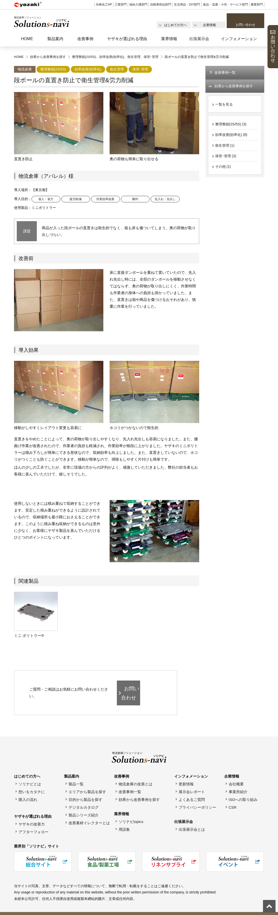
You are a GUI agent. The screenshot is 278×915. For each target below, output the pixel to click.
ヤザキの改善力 (32, 816)
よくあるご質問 (192, 792)
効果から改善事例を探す (139, 792)
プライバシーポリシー (197, 799)
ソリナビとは (30, 776)
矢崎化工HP (104, 4)
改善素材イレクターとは (89, 815)
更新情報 (186, 776)
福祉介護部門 (138, 4)
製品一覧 (76, 776)
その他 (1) (223, 170)
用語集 (124, 821)
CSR (233, 799)
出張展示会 (199, 39)
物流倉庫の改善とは (135, 776)
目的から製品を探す (85, 792)
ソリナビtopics (131, 814)
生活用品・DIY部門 (187, 4)
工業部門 (121, 4)
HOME (27, 39)
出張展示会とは (192, 821)
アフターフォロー (34, 824)
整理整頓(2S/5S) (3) (231, 125)
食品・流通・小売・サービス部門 (225, 4)
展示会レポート (192, 784)
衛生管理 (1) (225, 147)
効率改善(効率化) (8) (232, 136)
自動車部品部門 (160, 4)
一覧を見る (224, 105)
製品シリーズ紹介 (84, 807)
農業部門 (257, 4)
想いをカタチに (32, 784)
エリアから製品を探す (87, 784)
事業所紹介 (238, 784)
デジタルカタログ (84, 799)
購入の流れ (28, 792)
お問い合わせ (245, 25)
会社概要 (236, 776)
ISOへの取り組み (243, 792)
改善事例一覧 (225, 73)
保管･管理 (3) (226, 158)
